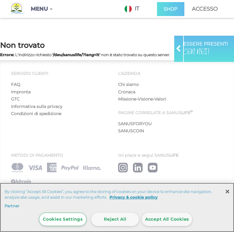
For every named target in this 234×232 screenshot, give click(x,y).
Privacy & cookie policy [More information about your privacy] (133, 197)
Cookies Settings (63, 219)
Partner (11, 205)
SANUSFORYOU (135, 123)
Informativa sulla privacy (36, 106)
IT (132, 8)
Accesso (205, 9)
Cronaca (126, 92)
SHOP (171, 9)
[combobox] (136, 9)
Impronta (21, 92)
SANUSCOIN (131, 131)
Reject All (115, 219)
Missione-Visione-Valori (142, 99)
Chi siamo (128, 84)
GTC (15, 99)
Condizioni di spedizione (36, 113)
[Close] (227, 191)
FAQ (15, 84)
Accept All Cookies (167, 219)
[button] (41, 9)
